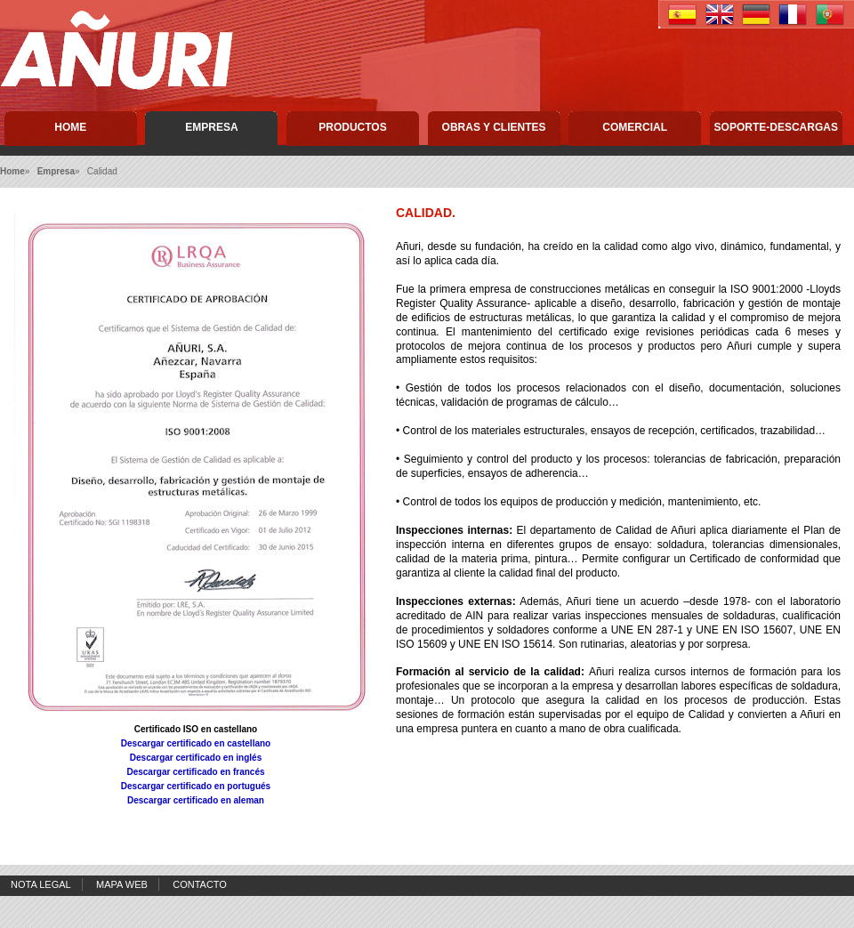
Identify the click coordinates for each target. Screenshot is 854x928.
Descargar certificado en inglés (196, 758)
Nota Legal (41, 884)
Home (70, 127)
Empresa (211, 127)
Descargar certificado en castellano (195, 743)
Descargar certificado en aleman (195, 800)
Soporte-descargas (776, 127)
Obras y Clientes (494, 127)
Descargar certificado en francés (195, 772)
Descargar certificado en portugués (195, 786)
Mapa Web (122, 884)
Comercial (634, 127)
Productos (352, 127)
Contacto (200, 884)
